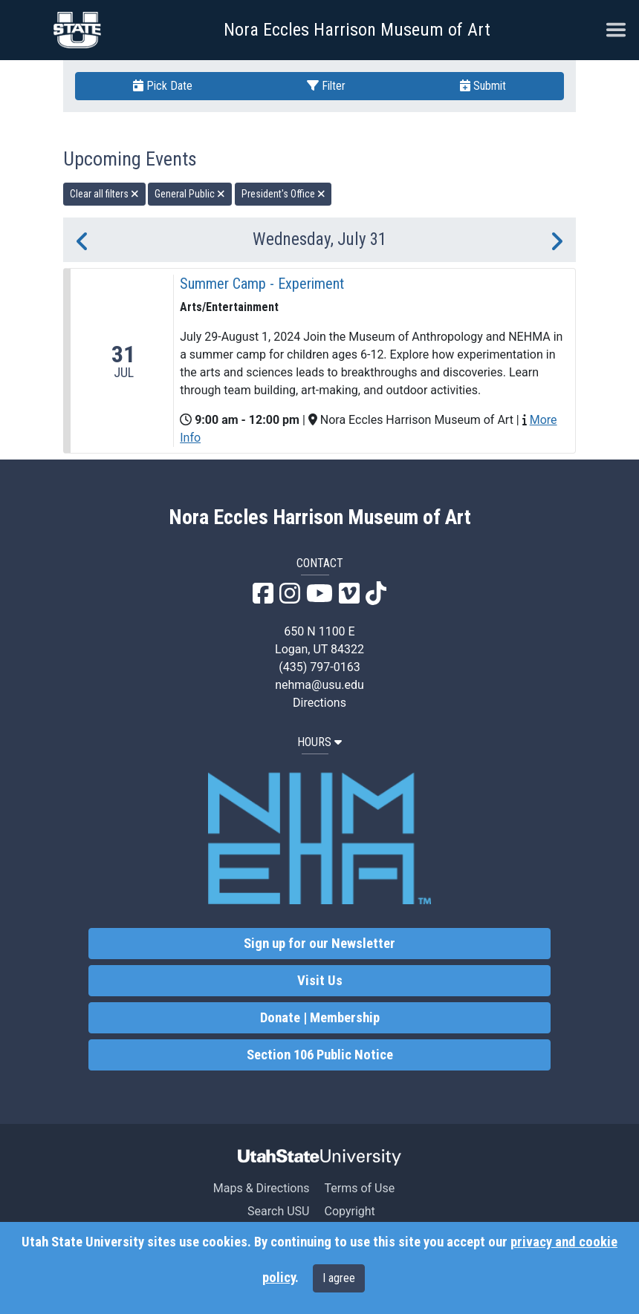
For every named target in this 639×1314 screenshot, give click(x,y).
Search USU (278, 1211)
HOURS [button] (319, 742)
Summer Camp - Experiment (262, 283)
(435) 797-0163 (319, 667)
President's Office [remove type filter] (283, 194)
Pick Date (162, 86)
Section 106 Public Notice (320, 1055)
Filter (326, 86)
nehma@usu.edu (319, 685)
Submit (483, 86)
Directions (319, 703)
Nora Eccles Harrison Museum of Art (357, 29)
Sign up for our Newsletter (319, 943)
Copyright (349, 1211)
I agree (338, 1278)
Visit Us (320, 981)
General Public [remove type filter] (190, 194)
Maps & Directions (261, 1188)
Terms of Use (359, 1188)
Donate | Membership (320, 1018)
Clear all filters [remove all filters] (104, 194)
